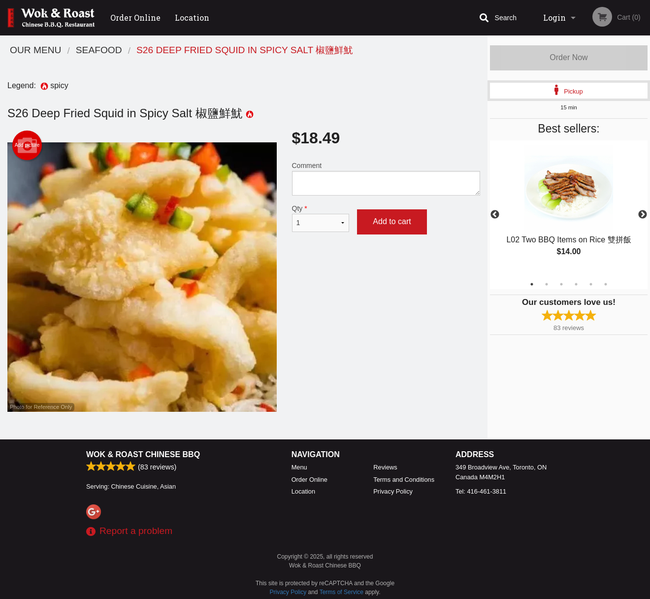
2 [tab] (547, 284)
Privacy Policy (393, 491)
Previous (495, 215)
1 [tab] (532, 284)
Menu (299, 467)
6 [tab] (606, 284)
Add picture (27, 145)
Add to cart (392, 221)
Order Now (568, 57)
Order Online (135, 17)
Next (643, 215)
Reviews (385, 467)
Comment (386, 179)
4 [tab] (576, 284)
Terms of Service (341, 592)
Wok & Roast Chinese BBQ (143, 454)
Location (192, 17)
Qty (321, 218)
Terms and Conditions (403, 479)
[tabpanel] (568, 209)
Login (554, 17)
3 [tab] (561, 284)
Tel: (480, 491)
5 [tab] (591, 284)
